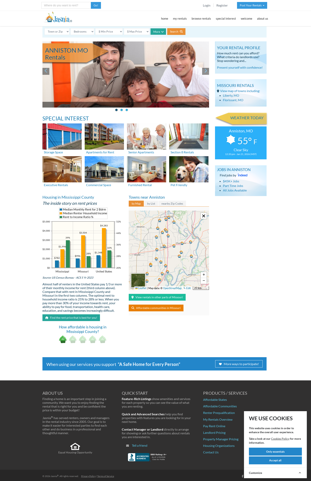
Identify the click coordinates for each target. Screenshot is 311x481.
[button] (165, 245)
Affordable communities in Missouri (156, 308)
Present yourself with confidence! (240, 67)
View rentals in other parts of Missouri (157, 297)
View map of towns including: (240, 91)
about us (262, 18)
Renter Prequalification (219, 413)
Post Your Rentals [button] (252, 5)
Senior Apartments (141, 152)
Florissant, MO (233, 100)
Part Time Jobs (233, 186)
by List (151, 203)
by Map (136, 203)
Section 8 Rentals (182, 152)
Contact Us (211, 452)
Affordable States (215, 399)
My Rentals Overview (217, 419)
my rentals (180, 18)
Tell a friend (139, 445)
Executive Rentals (56, 185)
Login (206, 5)
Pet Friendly (179, 185)
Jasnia (55, 476)
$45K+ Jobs (231, 181)
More (158, 31)
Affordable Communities (220, 406)
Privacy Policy (88, 476)
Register (222, 5)
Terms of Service (105, 476)
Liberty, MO (231, 95)
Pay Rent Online (214, 426)
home (164, 18)
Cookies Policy (280, 438)
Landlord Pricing (214, 432)
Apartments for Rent (100, 152)
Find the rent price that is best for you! (71, 317)
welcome (246, 18)
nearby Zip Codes (172, 203)
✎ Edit (187, 288)
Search (176, 31)
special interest (226, 18)
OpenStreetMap (172, 288)
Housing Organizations (219, 445)
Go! (96, 5)
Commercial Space (98, 185)
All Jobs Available (235, 190)
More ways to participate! (239, 364)
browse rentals (201, 18)
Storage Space (53, 152)
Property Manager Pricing (220, 439)
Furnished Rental (140, 185)
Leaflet (140, 288)
